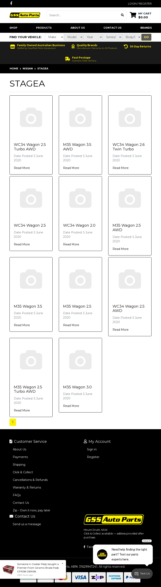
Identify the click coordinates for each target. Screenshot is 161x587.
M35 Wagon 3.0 (77, 387)
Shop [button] (13, 27)
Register (93, 457)
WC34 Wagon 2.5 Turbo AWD (30, 146)
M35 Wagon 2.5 (77, 306)
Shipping (19, 464)
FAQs (17, 495)
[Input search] (83, 15)
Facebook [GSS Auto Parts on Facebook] (92, 547)
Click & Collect (23, 472)
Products (44, 27)
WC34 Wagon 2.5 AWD (129, 308)
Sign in (92, 449)
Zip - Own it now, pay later (31, 510)
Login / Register (140, 3)
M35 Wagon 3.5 (28, 306)
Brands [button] (146, 27)
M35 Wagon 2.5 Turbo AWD (28, 389)
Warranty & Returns (27, 487)
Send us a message (27, 524)
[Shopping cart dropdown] (141, 15)
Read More (22, 168)
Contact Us (112, 27)
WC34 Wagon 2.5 (30, 225)
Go (146, 37)
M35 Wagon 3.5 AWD (77, 146)
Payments (20, 457)
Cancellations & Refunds (30, 480)
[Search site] (123, 15)
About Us (78, 27)
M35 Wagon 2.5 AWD (127, 227)
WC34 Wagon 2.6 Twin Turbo (129, 146)
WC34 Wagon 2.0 (79, 225)
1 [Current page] (12, 422)
